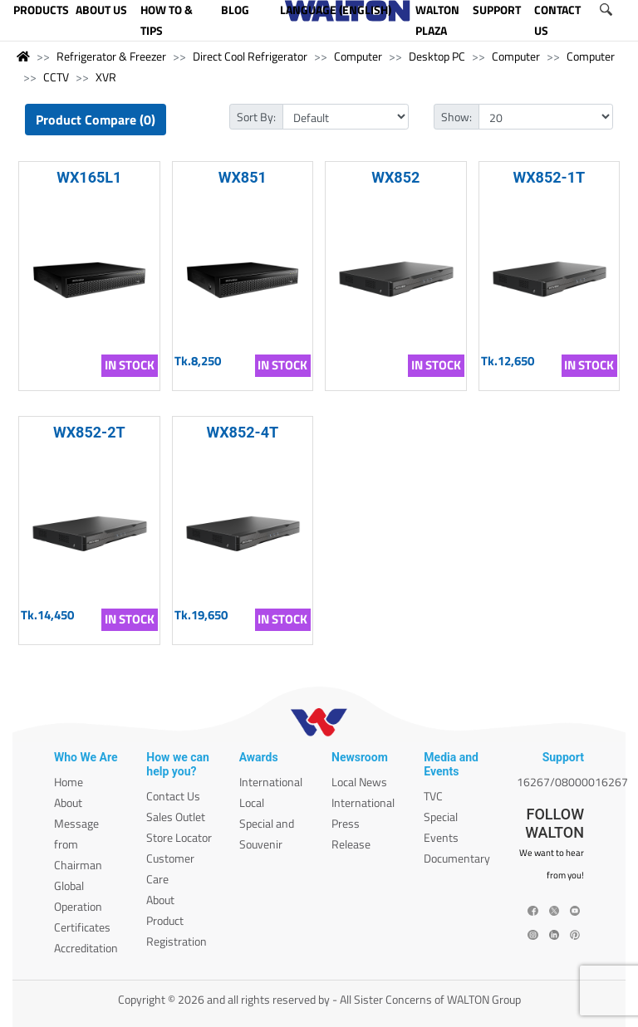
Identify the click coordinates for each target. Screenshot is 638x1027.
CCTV (56, 77)
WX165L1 (88, 177)
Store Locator (179, 837)
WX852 (395, 177)
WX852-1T (549, 177)
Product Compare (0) (95, 120)
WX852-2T (89, 432)
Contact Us (173, 795)
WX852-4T (242, 432)
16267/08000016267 (572, 781)
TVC (433, 795)
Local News (359, 781)
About (68, 802)
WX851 (242, 177)
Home (68, 781)
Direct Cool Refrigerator (250, 56)
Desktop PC (437, 56)
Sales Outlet (175, 816)
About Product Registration (176, 920)
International (270, 781)
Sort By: (256, 116)
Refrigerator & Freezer (111, 56)
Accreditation (86, 947)
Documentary (457, 858)
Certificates (82, 927)
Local (251, 802)
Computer (358, 56)
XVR (106, 77)
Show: (456, 116)
